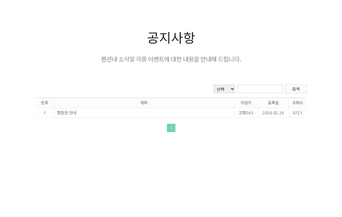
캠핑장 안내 (66, 113)
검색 (296, 88)
